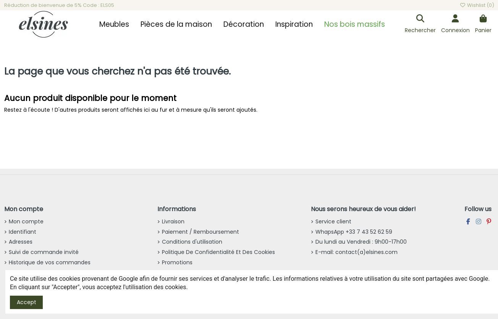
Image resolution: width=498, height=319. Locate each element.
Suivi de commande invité (44, 252)
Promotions (177, 262)
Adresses (20, 242)
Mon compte (26, 221)
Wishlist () (476, 5)
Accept (26, 302)
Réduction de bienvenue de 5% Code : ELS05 (59, 5)
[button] (114, 24)
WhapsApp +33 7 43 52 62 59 (353, 232)
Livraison (173, 221)
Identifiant (22, 232)
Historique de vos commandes (50, 262)
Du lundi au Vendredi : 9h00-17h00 (361, 242)
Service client (333, 221)
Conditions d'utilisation (192, 242)
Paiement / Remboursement (200, 232)
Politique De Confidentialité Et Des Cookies (218, 252)
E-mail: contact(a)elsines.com (356, 252)
